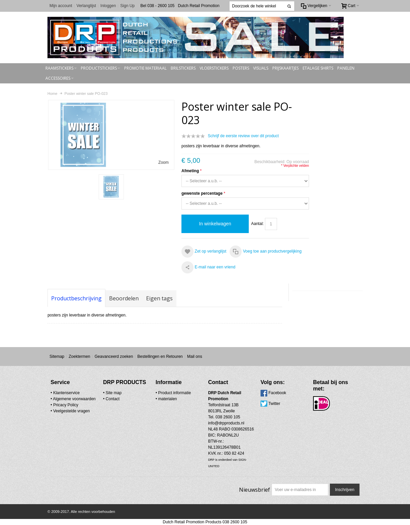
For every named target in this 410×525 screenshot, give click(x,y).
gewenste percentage (202, 193)
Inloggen (108, 5)
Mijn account (60, 5)
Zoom (163, 162)
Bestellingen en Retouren (160, 356)
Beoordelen (124, 298)
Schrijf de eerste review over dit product (243, 136)
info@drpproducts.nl (226, 423)
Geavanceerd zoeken (114, 356)
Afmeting (190, 170)
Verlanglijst (86, 5)
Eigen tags (159, 298)
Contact (112, 399)
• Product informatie (173, 392)
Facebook (277, 392)
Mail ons (194, 356)
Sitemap (56, 356)
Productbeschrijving (76, 298)
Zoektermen (79, 356)
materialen (167, 399)
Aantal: (257, 223)
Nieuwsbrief (254, 489)
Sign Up (127, 5)
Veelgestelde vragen (71, 411)
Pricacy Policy (65, 405)
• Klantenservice (64, 392)
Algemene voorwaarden (74, 399)
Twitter (274, 403)
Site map (114, 392)
